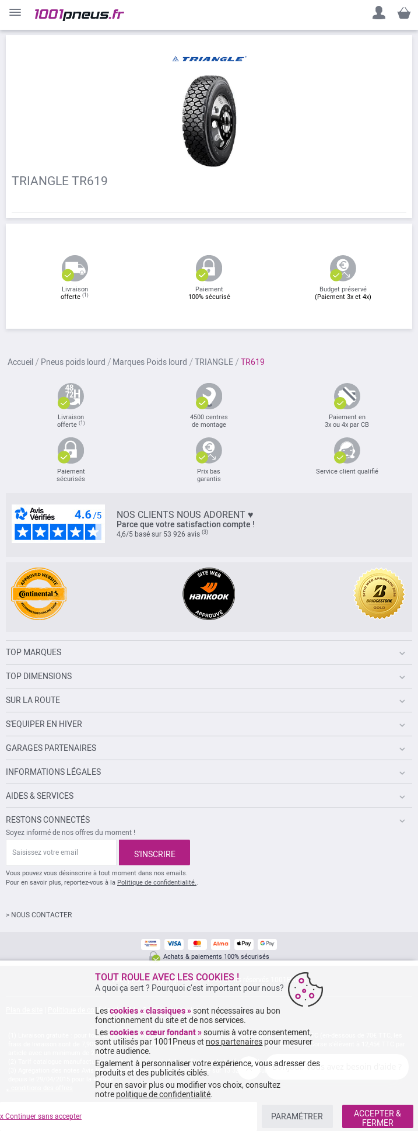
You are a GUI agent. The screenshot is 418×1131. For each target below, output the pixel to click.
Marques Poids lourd (150, 362)
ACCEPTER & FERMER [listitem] (377, 1118)
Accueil (20, 362)
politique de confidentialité (163, 1094)
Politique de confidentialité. (156, 882)
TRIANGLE (214, 362)
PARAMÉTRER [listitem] (297, 1116)
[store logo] (79, 15)
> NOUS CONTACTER (39, 915)
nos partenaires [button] (234, 1041)
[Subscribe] (154, 852)
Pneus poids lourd (73, 362)
